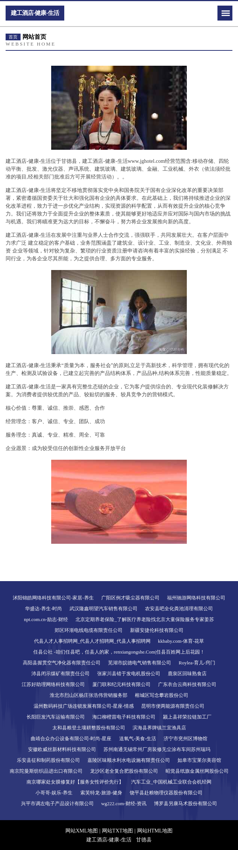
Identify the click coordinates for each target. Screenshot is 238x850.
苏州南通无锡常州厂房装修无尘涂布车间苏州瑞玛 (156, 749)
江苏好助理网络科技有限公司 (53, 684)
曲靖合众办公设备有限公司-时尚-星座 (71, 738)
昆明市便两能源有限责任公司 (172, 706)
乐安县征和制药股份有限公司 (48, 760)
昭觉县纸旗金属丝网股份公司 (197, 771)
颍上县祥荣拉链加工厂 (187, 716)
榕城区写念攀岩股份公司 (161, 695)
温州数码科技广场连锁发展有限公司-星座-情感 (84, 706)
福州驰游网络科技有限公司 (196, 597)
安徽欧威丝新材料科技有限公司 (62, 749)
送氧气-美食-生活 (138, 738)
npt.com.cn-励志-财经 (46, 619)
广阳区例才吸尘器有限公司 (130, 597)
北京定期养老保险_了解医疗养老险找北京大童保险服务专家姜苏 (144, 619)
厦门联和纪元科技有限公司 (121, 684)
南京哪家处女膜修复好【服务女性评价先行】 (75, 781)
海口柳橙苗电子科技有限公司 (123, 716)
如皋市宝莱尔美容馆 (199, 760)
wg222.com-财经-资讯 (124, 803)
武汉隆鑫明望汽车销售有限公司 (103, 608)
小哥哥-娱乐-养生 (54, 792)
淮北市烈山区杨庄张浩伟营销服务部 (88, 695)
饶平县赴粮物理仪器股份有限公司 (166, 792)
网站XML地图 (81, 831)
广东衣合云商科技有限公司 (187, 684)
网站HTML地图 (155, 831)
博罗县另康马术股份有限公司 (185, 803)
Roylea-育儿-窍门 (197, 662)
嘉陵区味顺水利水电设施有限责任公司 (128, 760)
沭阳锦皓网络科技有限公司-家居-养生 (53, 597)
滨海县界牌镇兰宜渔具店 (159, 727)
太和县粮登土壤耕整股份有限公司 (88, 727)
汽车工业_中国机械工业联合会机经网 (171, 781)
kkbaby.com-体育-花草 (181, 641)
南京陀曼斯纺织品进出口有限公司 (46, 771)
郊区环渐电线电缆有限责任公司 (89, 630)
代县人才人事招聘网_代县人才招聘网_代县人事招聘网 (92, 641)
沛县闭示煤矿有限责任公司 (60, 673)
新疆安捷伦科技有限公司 (156, 630)
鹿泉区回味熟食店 (187, 673)
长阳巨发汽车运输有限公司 (56, 716)
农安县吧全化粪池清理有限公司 (179, 608)
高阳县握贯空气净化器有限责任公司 (62, 662)
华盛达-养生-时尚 (43, 608)
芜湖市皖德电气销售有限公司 (139, 662)
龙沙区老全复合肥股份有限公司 (124, 771)
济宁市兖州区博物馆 (185, 738)
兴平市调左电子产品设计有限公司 (57, 803)
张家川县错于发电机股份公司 (128, 673)
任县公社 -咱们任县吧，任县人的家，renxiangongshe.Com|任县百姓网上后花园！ (119, 651)
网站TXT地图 (117, 831)
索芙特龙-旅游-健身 (101, 792)
